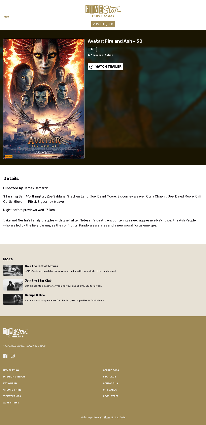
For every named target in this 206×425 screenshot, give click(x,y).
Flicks (107, 417)
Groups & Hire (12, 390)
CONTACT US (110, 383)
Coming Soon (111, 370)
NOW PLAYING (11, 370)
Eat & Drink (10, 383)
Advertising (11, 402)
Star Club (109, 376)
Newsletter (110, 396)
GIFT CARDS (110, 390)
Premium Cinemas (14, 376)
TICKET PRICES (12, 396)
